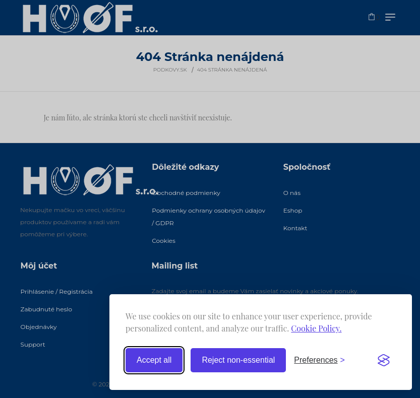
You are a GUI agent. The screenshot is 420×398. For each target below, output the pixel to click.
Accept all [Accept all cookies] (154, 360)
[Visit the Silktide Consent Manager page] (384, 360)
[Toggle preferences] (319, 360)
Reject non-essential (238, 360)
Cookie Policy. (316, 328)
